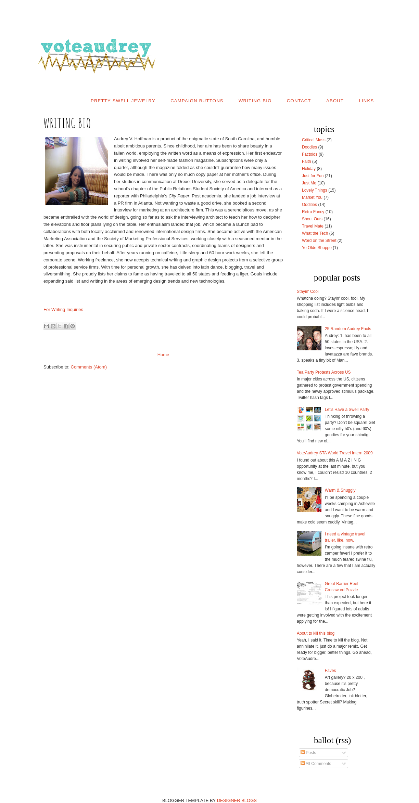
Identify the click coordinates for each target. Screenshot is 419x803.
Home (163, 354)
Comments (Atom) (89, 367)
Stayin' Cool (308, 291)
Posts (308, 752)
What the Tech (315, 233)
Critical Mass (314, 140)
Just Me (309, 183)
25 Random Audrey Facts (348, 328)
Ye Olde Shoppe (317, 247)
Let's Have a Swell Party (347, 409)
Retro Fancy (313, 211)
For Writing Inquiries (63, 309)
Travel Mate (312, 226)
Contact (299, 100)
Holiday (309, 168)
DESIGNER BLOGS (237, 800)
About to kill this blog (315, 633)
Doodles (309, 147)
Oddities (309, 204)
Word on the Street (319, 240)
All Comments (316, 763)
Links (366, 100)
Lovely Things (314, 190)
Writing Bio (255, 100)
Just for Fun (312, 175)
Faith (306, 161)
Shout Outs (312, 219)
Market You (312, 197)
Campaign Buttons (197, 100)
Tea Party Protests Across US (324, 372)
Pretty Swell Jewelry (123, 100)
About (335, 100)
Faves (330, 670)
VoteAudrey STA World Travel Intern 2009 (335, 453)
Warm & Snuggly (340, 490)
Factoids (309, 154)
